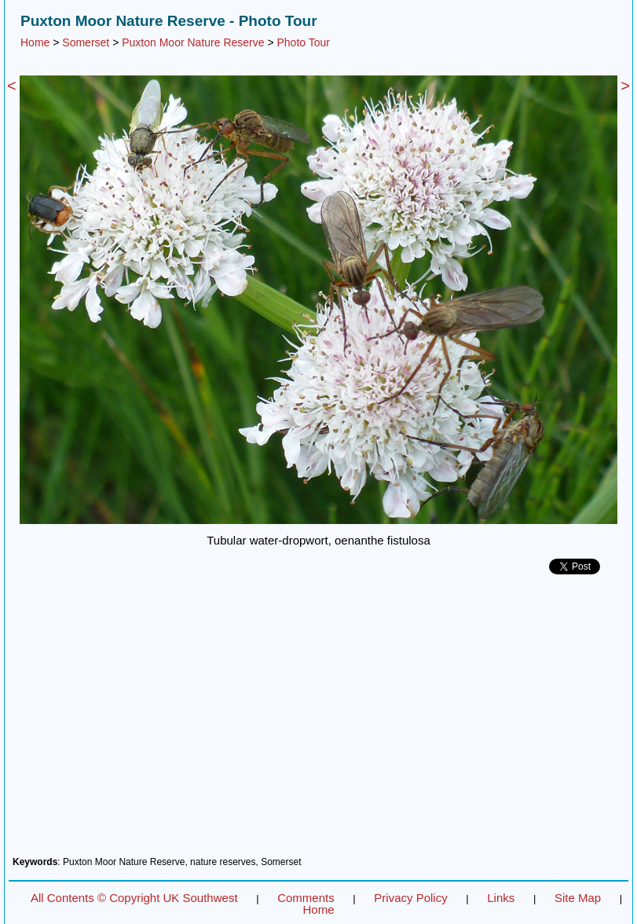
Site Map (578, 897)
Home (34, 42)
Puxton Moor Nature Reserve (193, 42)
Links (500, 897)
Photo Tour (303, 42)
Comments (306, 897)
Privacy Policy (410, 897)
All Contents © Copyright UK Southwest (134, 897)
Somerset (85, 42)
